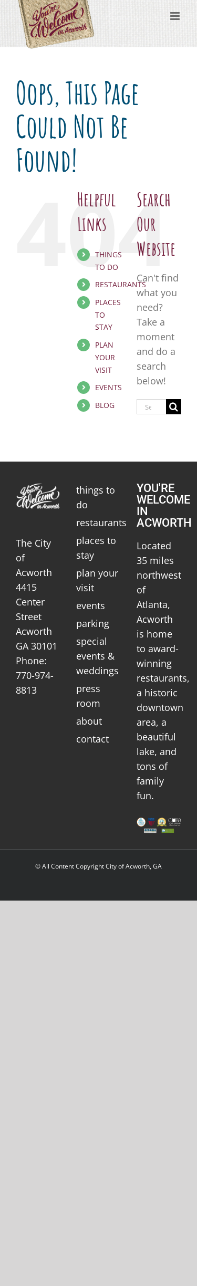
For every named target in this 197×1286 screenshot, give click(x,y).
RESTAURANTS (120, 284)
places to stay (96, 547)
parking (92, 623)
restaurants (98, 522)
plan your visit (97, 580)
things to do (95, 497)
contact (92, 739)
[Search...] (151, 406)
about (89, 721)
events (90, 605)
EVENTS (108, 387)
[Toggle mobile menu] (175, 16)
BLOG (105, 405)
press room (88, 695)
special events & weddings (97, 656)
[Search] (173, 406)
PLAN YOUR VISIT (105, 357)
